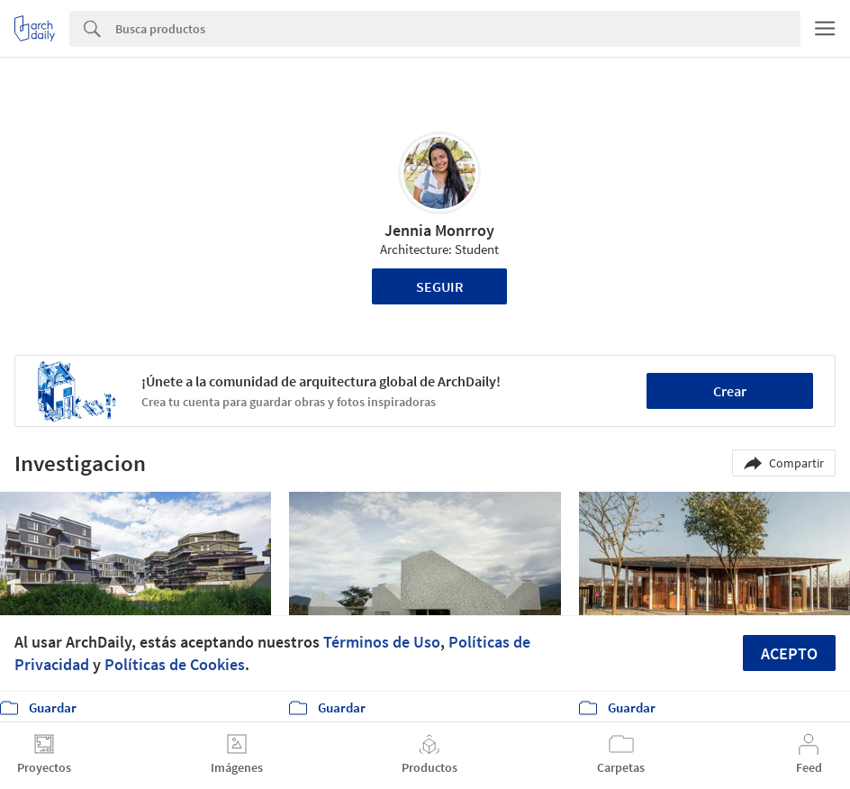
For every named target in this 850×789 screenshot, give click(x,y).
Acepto (789, 653)
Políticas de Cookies (174, 664)
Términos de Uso (381, 641)
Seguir (440, 286)
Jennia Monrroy (439, 230)
